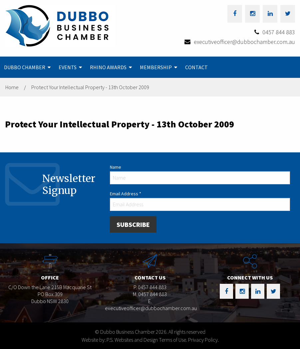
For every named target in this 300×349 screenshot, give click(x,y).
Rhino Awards (108, 67)
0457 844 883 (278, 32)
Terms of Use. (173, 339)
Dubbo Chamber (24, 67)
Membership (156, 67)
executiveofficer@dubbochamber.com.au (244, 42)
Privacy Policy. (203, 339)
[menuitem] (27, 67)
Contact (196, 67)
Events (68, 67)
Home (12, 87)
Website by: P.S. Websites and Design (120, 339)
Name (115, 167)
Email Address (125, 194)
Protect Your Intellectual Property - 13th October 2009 (90, 87)
